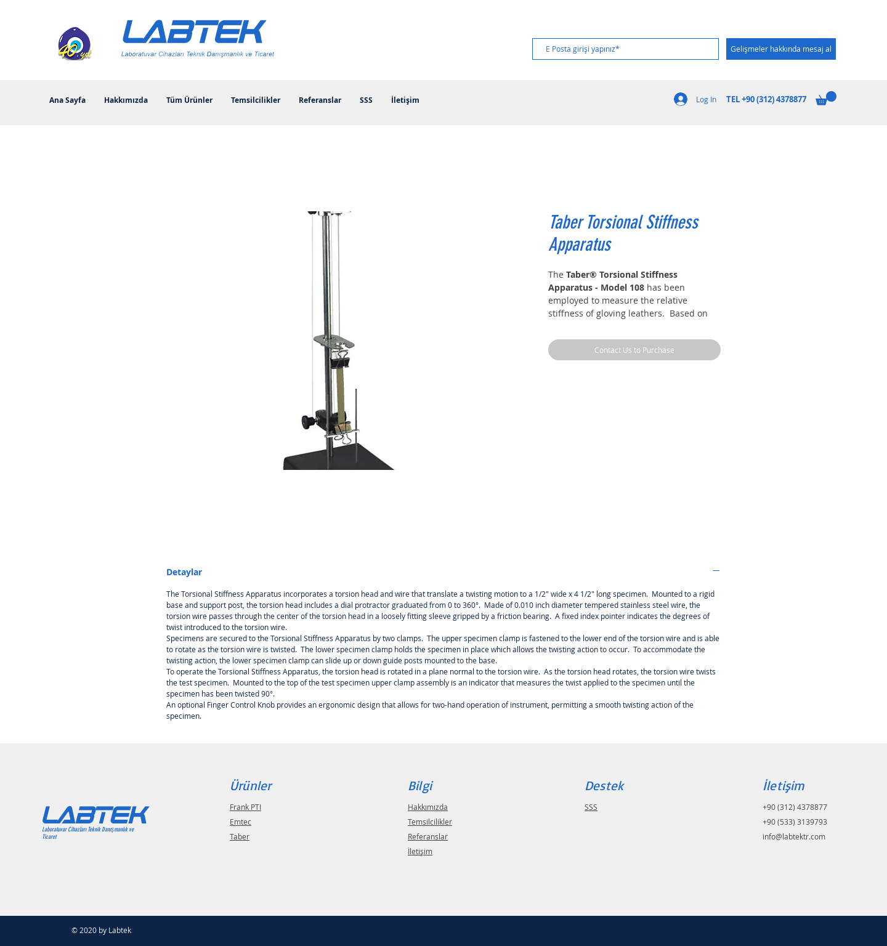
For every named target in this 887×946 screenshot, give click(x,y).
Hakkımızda (428, 807)
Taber (239, 836)
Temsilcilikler (430, 822)
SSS (591, 807)
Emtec (240, 822)
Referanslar (428, 836)
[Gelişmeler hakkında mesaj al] (781, 49)
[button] (826, 98)
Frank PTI (245, 807)
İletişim (420, 851)
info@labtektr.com (794, 836)
